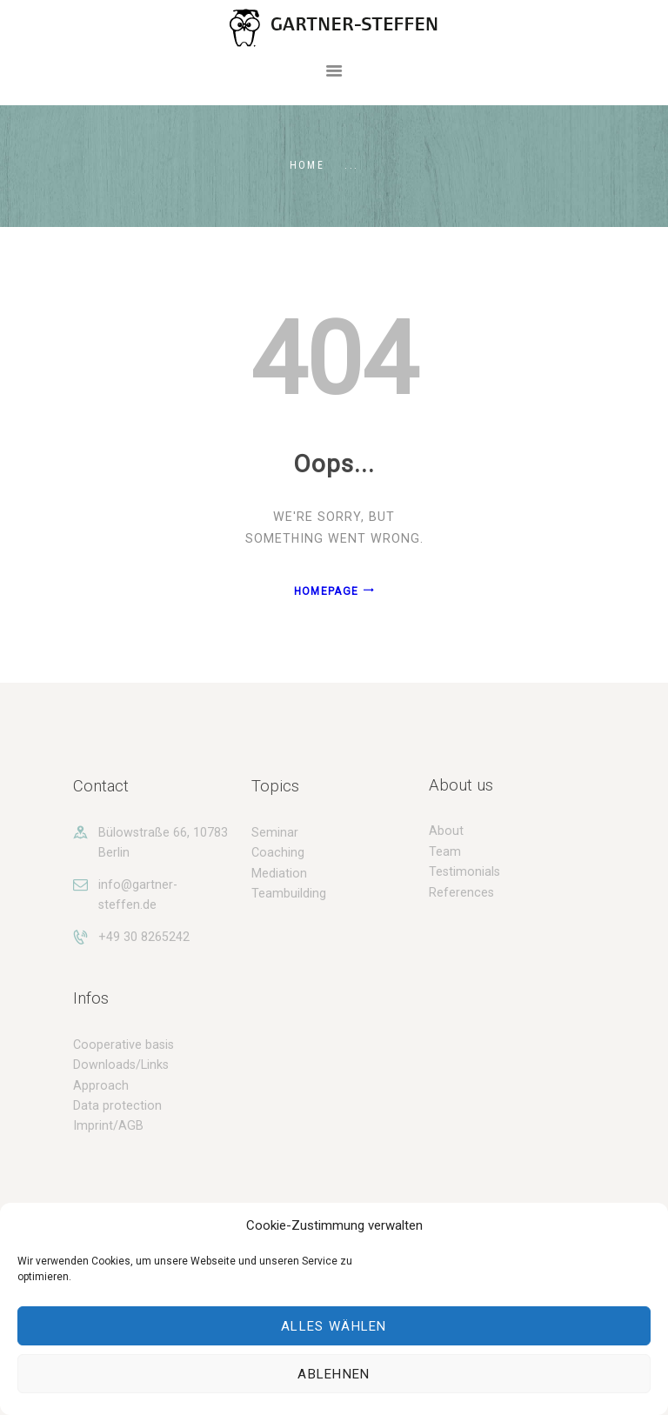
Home (307, 165)
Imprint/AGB (108, 1125)
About (446, 831)
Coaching (277, 852)
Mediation (279, 873)
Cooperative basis (123, 1044)
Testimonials (464, 871)
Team (445, 851)
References (461, 892)
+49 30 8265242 (144, 937)
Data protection (117, 1105)
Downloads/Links (121, 1064)
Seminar (274, 832)
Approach (101, 1085)
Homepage (326, 591)
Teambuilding (288, 893)
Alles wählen (334, 1326)
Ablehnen (333, 1374)
